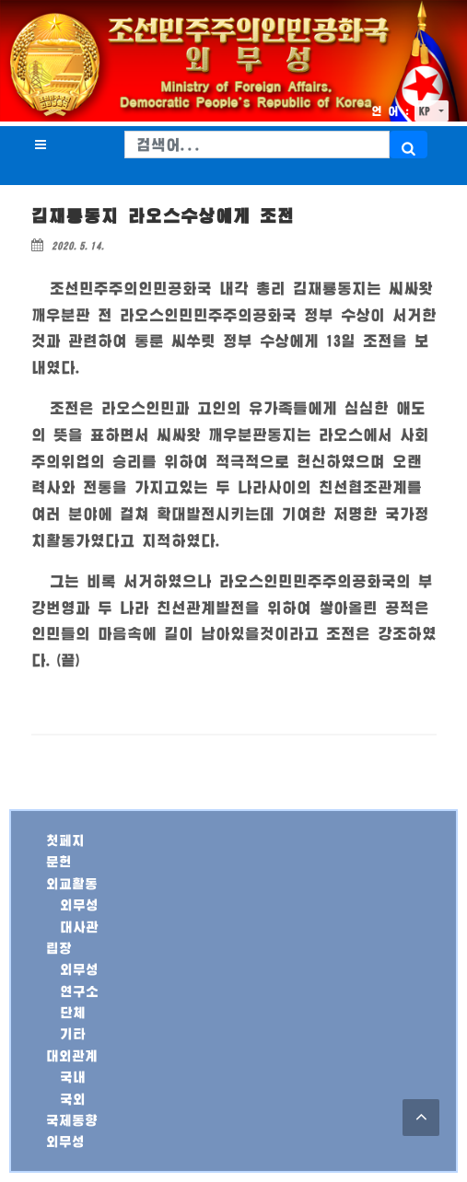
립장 (59, 948)
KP (427, 111)
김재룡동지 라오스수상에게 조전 (163, 216)
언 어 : (390, 111)
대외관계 (72, 1055)
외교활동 (72, 883)
